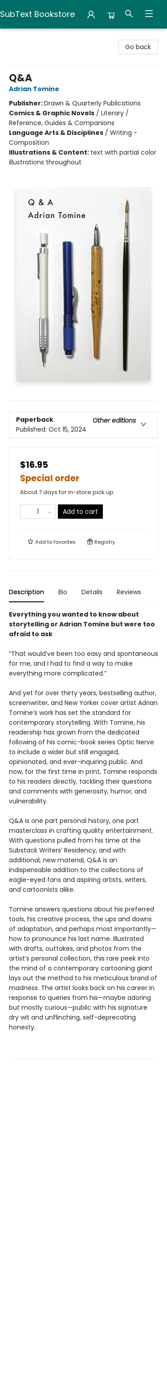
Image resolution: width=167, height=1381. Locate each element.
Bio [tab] (62, 592)
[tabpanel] (83, 834)
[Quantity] (38, 511)
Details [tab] (91, 592)
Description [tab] (26, 592)
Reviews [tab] (129, 592)
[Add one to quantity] (49, 511)
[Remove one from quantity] (26, 511)
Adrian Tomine (35, 88)
